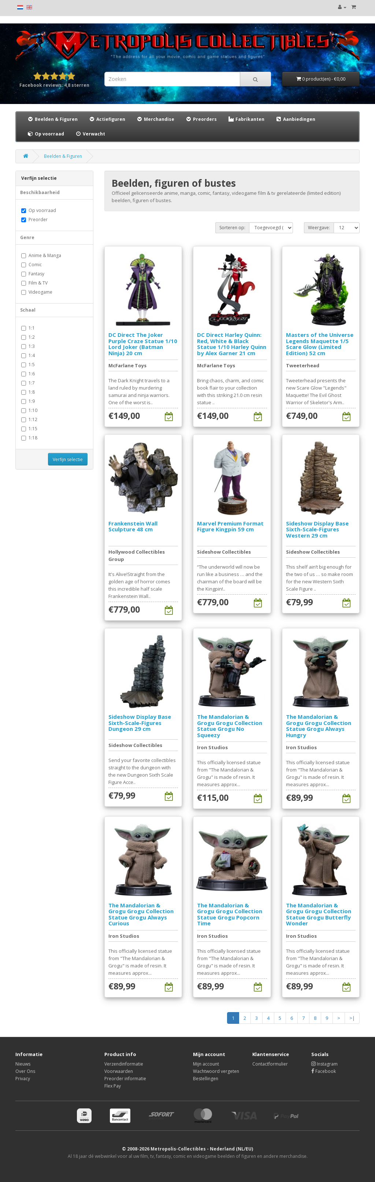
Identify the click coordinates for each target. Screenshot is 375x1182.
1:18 (29, 438)
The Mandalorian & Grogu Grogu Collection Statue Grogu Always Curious (141, 914)
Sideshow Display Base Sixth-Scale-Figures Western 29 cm (317, 529)
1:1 (28, 328)
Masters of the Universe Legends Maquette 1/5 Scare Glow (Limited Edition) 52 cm (319, 344)
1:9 (28, 401)
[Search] (255, 79)
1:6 (28, 374)
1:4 (28, 355)
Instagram (324, 1064)
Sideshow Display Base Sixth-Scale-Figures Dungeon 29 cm (139, 722)
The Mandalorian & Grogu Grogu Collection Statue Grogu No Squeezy (229, 726)
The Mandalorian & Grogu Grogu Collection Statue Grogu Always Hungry (318, 726)
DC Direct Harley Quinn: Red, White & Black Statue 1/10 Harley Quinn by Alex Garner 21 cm (231, 344)
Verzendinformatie (123, 1064)
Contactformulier (270, 1064)
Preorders (201, 119)
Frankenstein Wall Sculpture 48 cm (132, 526)
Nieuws (22, 1064)
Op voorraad (45, 134)
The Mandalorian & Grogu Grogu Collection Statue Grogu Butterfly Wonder (318, 914)
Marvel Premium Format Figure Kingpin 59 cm (230, 526)
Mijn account (206, 1064)
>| (352, 1018)
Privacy (22, 1078)
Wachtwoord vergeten (216, 1071)
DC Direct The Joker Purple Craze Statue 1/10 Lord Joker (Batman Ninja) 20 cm (142, 344)
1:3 (28, 346)
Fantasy (32, 274)
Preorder (34, 219)
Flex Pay (112, 1086)
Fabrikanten (246, 119)
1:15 (29, 428)
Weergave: (319, 227)
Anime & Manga (41, 255)
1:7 (28, 383)
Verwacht (90, 134)
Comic (31, 264)
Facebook (323, 1071)
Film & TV (34, 283)
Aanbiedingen (295, 119)
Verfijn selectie (68, 459)
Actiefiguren (107, 119)
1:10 (29, 410)
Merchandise (155, 119)
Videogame (36, 292)
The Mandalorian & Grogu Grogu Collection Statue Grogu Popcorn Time (229, 914)
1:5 (28, 364)
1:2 (28, 337)
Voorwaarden (118, 1071)
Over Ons (25, 1071)
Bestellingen (205, 1078)
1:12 (29, 419)
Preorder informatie (125, 1078)
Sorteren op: (232, 227)
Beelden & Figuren (52, 119)
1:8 (28, 392)
